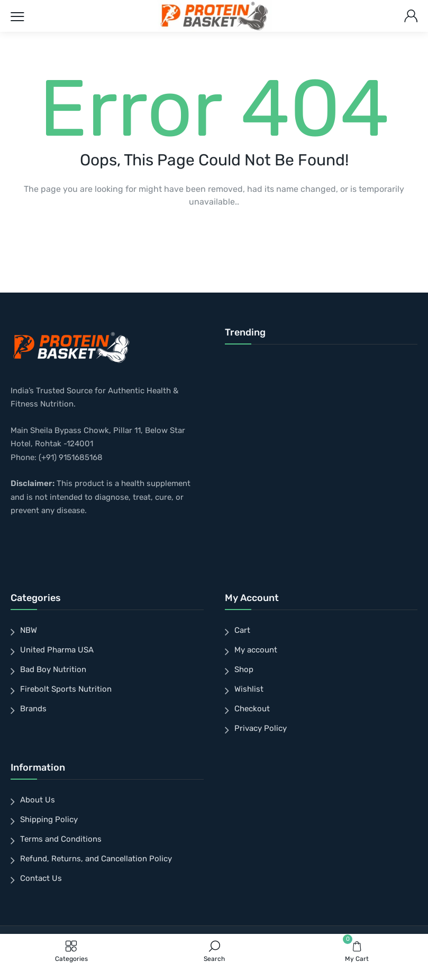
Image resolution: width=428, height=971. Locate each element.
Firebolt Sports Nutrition (66, 689)
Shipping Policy (49, 819)
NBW (28, 630)
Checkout (252, 708)
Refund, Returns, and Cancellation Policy (96, 858)
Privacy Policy (260, 728)
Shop (243, 669)
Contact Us (41, 878)
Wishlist (248, 689)
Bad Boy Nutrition (53, 669)
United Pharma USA (57, 650)
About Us (37, 800)
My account (255, 650)
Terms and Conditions (61, 839)
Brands (33, 708)
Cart (242, 630)
